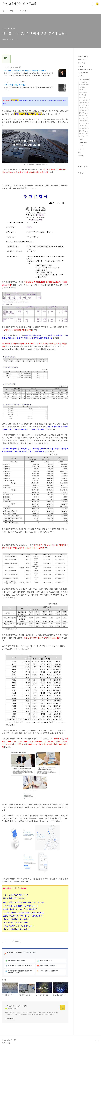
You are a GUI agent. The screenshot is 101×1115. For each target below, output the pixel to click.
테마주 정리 (24, 11)
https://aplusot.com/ (11, 67)
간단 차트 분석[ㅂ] (84, 115)
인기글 (86, 166)
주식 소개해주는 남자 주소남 (19, 3)
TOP (97, 1108)
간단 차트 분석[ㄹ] (84, 110)
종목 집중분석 (83, 92)
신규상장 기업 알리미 (85, 69)
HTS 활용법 (82, 87)
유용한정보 (82, 143)
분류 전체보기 (83, 56)
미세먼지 (80, 149)
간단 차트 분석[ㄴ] (84, 105)
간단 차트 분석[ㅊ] (84, 126)
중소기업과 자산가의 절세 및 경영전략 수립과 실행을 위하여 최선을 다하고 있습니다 (28, 88)
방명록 (12, 11)
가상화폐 (80, 139)
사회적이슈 (81, 146)
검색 (92, 3)
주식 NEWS (82, 97)
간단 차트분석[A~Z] (84, 100)
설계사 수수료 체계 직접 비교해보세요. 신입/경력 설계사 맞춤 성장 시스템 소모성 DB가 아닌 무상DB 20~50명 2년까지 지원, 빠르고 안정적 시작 (28, 74)
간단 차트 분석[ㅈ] (84, 123)
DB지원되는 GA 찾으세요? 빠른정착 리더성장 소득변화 (25, 70)
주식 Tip (81, 66)
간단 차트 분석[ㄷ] (84, 108)
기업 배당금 (82, 90)
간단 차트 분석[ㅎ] (84, 136)
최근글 (80, 166)
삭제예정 (80, 156)
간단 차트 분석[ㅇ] (84, 121)
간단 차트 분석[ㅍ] (84, 133)
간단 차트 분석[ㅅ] (84, 118)
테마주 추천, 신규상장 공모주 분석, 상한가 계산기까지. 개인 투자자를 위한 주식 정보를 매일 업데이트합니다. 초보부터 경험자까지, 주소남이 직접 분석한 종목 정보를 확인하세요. (31, 1081)
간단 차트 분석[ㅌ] (84, 131)
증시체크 (81, 63)
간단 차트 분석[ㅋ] (84, 128)
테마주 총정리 (82, 60)
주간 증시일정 (83, 85)
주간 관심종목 (83, 82)
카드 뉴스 (81, 76)
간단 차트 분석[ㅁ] (84, 113)
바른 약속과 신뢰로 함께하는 (15, 85)
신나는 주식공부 (83, 79)
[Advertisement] (35, 550)
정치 (79, 152)
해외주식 (82, 95)
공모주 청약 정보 (83, 73)
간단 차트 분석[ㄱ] (84, 103)
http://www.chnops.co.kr (12, 82)
